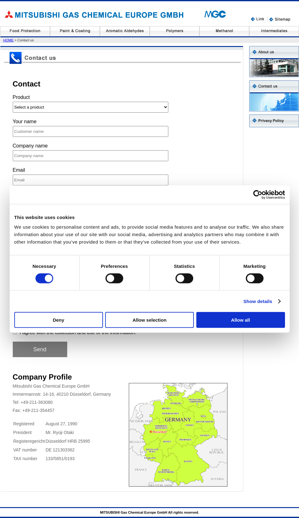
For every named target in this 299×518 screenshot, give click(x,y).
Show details (257, 301)
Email (19, 170)
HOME (8, 40)
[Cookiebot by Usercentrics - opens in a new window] (258, 194)
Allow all (240, 320)
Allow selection (149, 320)
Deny (58, 320)
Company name (30, 145)
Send (39, 349)
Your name (25, 121)
